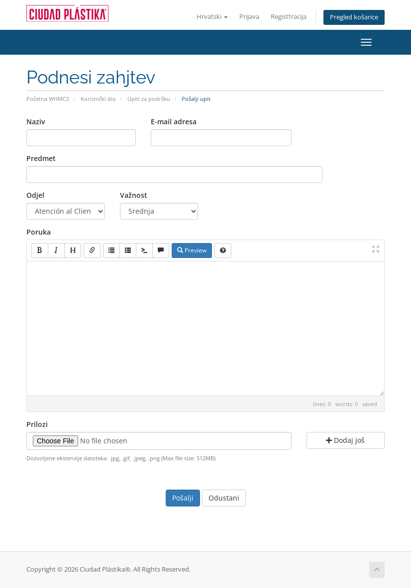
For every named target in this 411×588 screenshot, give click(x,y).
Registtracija (289, 16)
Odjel (35, 195)
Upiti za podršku (148, 98)
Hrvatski (212, 16)
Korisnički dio (98, 98)
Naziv (35, 121)
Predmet (41, 158)
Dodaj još (345, 440)
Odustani (223, 498)
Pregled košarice (354, 17)
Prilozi (37, 424)
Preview (191, 250)
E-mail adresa (174, 121)
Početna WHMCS (47, 98)
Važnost (133, 195)
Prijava (249, 16)
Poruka (38, 232)
